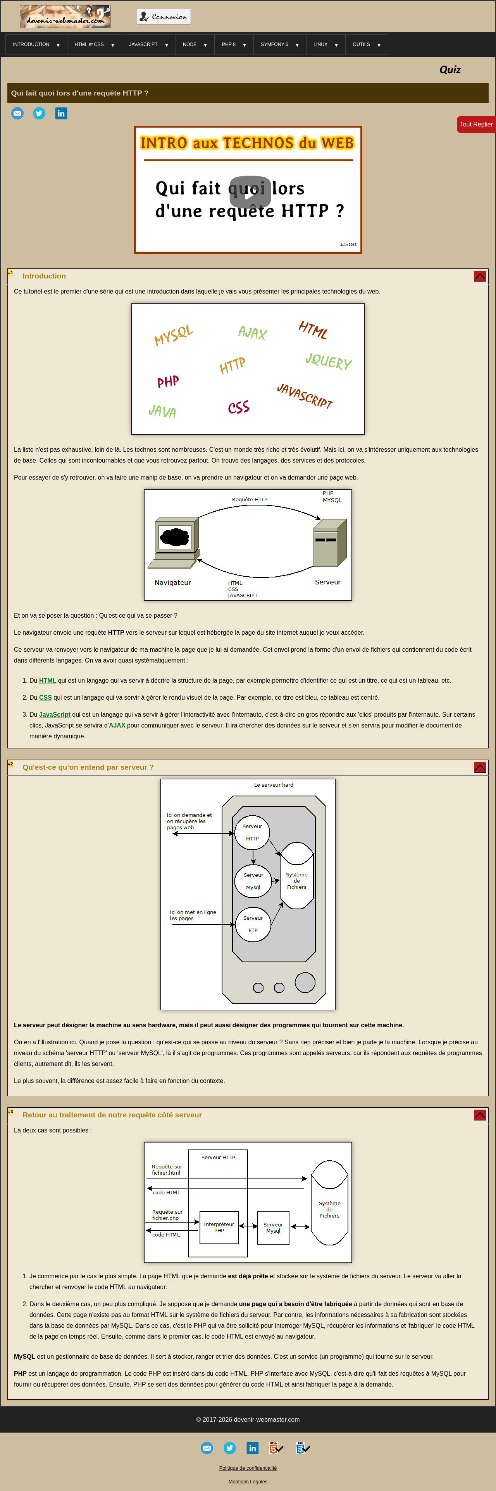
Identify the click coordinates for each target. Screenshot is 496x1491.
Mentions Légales (248, 1481)
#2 (10, 764)
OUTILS (361, 44)
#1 (10, 272)
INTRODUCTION (31, 44)
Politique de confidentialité (248, 1468)
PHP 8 (229, 44)
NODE (189, 44)
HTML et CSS (89, 44)
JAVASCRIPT (143, 44)
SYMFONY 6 (274, 44)
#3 (10, 1111)
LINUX (320, 44)
